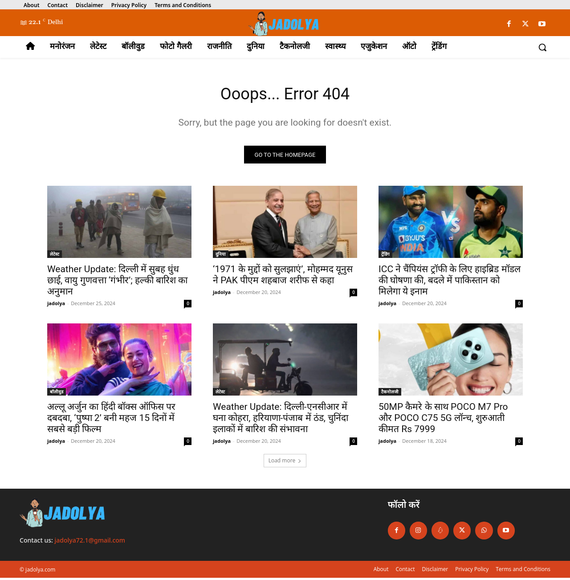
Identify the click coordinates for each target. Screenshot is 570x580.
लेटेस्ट (54, 256)
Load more (285, 463)
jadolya (56, 305)
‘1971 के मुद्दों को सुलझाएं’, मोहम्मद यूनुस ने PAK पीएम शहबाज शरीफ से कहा (283, 277)
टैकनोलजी (390, 394)
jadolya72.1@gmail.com (90, 542)
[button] (542, 47)
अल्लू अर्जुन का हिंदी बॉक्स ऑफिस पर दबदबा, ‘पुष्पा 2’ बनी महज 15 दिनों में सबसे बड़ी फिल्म (111, 420)
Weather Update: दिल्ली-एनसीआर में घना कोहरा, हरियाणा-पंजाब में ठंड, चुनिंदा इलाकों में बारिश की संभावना (280, 420)
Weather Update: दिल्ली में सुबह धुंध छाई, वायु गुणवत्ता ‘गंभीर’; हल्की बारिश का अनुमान (117, 282)
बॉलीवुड (56, 394)
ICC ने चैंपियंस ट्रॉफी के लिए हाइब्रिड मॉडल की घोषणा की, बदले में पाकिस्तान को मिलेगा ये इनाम (450, 282)
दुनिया (221, 256)
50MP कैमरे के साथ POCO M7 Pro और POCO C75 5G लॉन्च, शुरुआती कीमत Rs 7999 (443, 420)
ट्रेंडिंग (385, 256)
